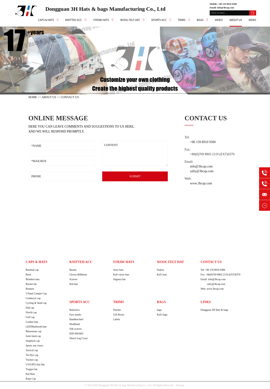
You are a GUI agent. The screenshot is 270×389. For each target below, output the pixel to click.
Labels (116, 319)
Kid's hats (162, 274)
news (252, 20)
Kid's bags (162, 314)
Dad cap (30, 307)
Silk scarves (75, 328)
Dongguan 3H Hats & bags (214, 310)
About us (235, 20)
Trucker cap (32, 359)
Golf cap (30, 317)
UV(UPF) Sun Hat (35, 364)
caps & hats (46, 20)
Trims (181, 20)
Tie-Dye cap (32, 355)
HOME (32, 97)
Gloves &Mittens (78, 274)
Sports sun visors (34, 345)
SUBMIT (135, 176)
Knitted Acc (73, 20)
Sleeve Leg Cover (78, 338)
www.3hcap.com (201, 183)
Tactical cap (32, 350)
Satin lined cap (33, 336)
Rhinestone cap (33, 331)
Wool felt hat (130, 20)
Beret (28, 274)
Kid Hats (30, 374)
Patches (117, 310)
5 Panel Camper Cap (36, 293)
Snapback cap (33, 340)
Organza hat (119, 279)
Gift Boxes (118, 314)
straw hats (118, 269)
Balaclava (74, 310)
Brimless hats (33, 279)
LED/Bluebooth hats (36, 326)
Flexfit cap (31, 312)
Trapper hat (31, 369)
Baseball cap (32, 269)
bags (159, 310)
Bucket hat (31, 284)
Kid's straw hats (121, 274)
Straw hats (101, 20)
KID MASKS (76, 333)
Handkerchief (76, 319)
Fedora (160, 269)
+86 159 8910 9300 (227, 4)
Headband (74, 324)
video (219, 20)
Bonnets (30, 288)
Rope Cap (31, 378)
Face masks (75, 314)
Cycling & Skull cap (36, 303)
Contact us (70, 97)
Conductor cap (33, 298)
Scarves (73, 279)
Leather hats (32, 322)
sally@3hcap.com (202, 171)
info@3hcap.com (225, 7)
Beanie (73, 269)
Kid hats (73, 284)
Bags (200, 20)
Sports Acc (159, 20)
